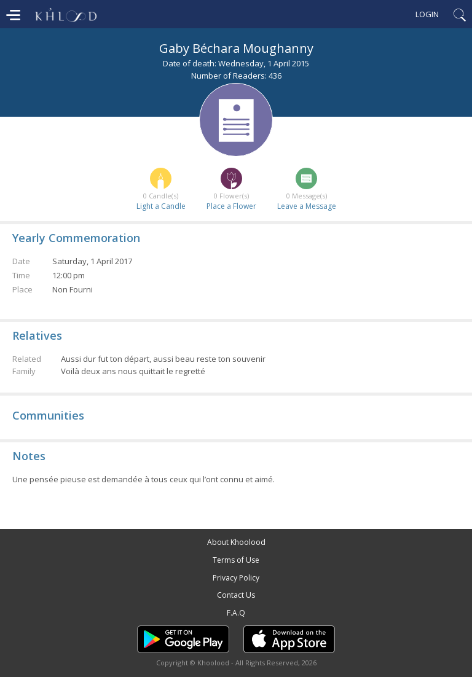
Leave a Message (306, 206)
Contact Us (236, 595)
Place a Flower (231, 206)
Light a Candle (161, 206)
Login (427, 14)
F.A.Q (236, 613)
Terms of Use (236, 560)
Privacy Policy (236, 578)
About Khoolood (236, 542)
